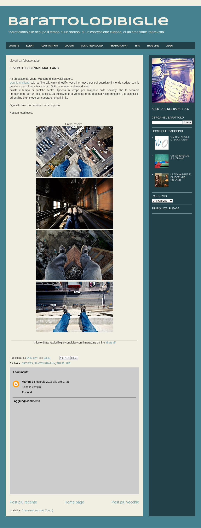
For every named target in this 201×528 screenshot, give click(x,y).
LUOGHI (69, 45)
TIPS (137, 45)
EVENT (30, 45)
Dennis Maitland (19, 82)
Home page (74, 502)
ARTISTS (14, 45)
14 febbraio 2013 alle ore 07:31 (50, 381)
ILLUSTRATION (49, 45)
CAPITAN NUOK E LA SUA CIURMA (180, 138)
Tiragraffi (111, 342)
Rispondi (27, 392)
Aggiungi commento (27, 401)
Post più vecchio (125, 502)
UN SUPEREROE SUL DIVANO (179, 157)
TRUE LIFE (153, 45)
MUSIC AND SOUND (92, 45)
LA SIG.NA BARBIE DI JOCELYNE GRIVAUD (180, 177)
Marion (26, 381)
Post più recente (23, 502)
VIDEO (169, 45)
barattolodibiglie (88, 21)
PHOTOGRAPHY (119, 45)
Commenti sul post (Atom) (37, 510)
